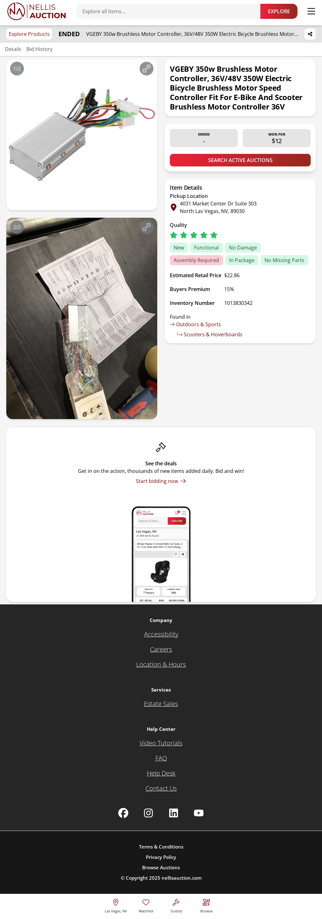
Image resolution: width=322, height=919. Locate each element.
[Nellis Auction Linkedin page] (174, 813)
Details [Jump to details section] (13, 49)
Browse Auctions (161, 867)
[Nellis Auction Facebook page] (123, 813)
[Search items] (171, 11)
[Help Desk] (161, 773)
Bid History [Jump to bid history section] (39, 49)
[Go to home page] (36, 11)
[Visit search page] (206, 905)
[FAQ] (161, 758)
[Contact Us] (161, 788)
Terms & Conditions (161, 846)
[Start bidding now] (161, 481)
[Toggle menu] (311, 11)
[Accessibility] (161, 634)
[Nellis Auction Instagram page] (148, 813)
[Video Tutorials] (161, 743)
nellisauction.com (182, 878)
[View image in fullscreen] (146, 69)
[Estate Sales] (161, 703)
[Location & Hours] (161, 664)
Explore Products (29, 34)
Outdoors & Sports (195, 324)
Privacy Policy (161, 857)
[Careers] (161, 649)
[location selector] (116, 905)
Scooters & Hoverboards (209, 334)
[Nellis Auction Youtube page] (199, 813)
